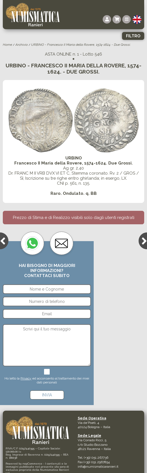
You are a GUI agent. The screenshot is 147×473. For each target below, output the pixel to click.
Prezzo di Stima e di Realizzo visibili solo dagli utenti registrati (73, 217)
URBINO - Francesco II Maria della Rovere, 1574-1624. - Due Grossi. (81, 45)
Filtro (133, 36)
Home (7, 45)
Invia (47, 395)
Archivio (21, 45)
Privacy (25, 378)
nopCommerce (32, 463)
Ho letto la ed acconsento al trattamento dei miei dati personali (46, 380)
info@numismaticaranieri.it (98, 467)
